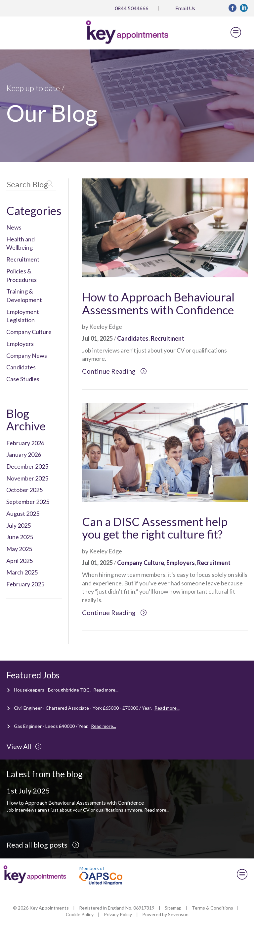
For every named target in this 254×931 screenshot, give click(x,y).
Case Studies (22, 379)
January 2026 (23, 454)
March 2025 (22, 572)
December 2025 (27, 466)
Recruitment (22, 259)
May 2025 (19, 548)
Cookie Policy (80, 914)
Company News (26, 355)
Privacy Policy (118, 914)
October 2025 (24, 489)
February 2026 (25, 443)
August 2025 (22, 513)
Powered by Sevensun (165, 914)
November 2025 (27, 478)
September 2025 (27, 501)
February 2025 (25, 584)
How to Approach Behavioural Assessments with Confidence (158, 303)
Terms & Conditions (212, 908)
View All (24, 746)
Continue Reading (114, 371)
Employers (20, 343)
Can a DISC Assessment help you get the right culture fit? (155, 527)
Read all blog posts (43, 844)
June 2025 (19, 537)
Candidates (21, 367)
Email (185, 8)
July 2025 (18, 525)
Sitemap (173, 908)
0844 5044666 (131, 8)
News (13, 227)
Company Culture (29, 331)
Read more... (105, 690)
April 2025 (19, 560)
